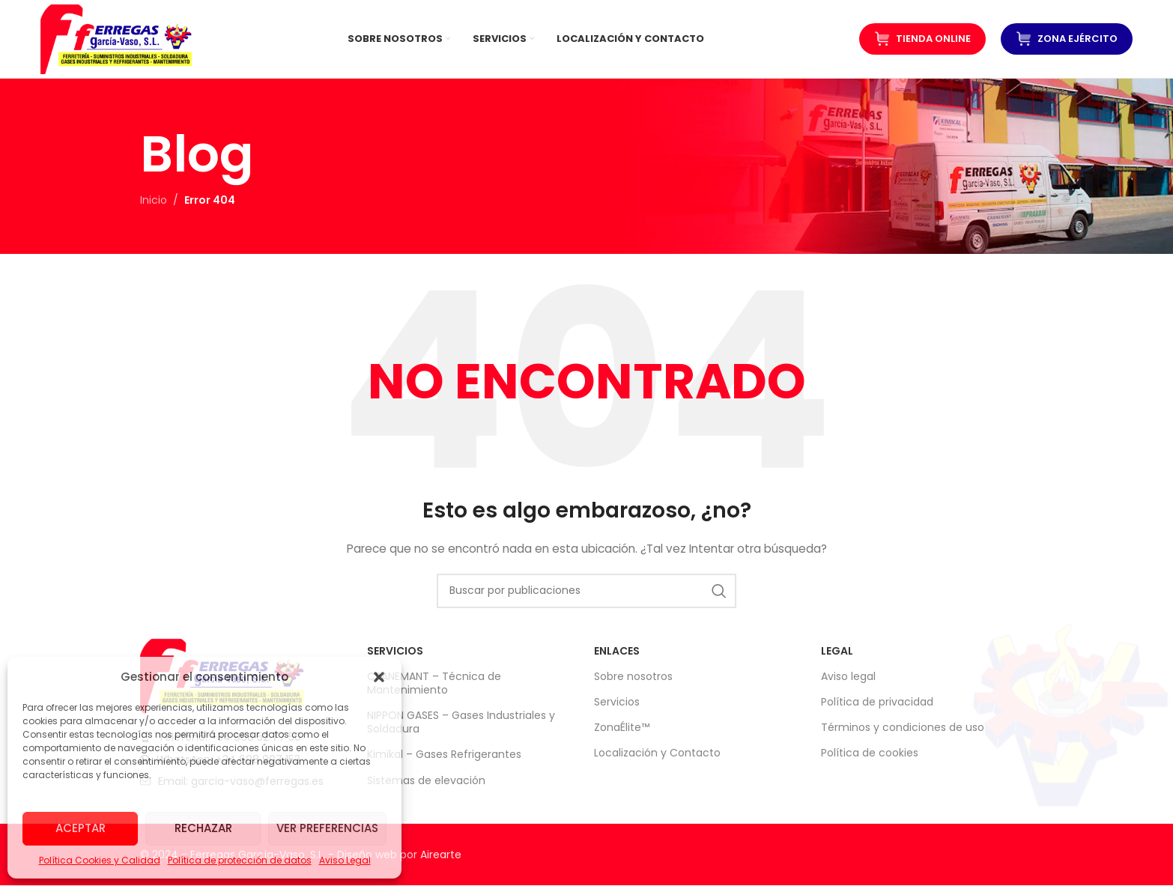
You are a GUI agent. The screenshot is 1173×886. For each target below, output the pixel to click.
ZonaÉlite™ (621, 727)
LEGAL (837, 650)
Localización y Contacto (657, 753)
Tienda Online (922, 39)
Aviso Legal (345, 860)
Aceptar (80, 828)
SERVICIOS (395, 650)
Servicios (617, 701)
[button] (379, 677)
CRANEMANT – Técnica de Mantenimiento (434, 683)
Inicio (153, 200)
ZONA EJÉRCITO (1067, 39)
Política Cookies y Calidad (99, 860)
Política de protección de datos (240, 860)
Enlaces (617, 650)
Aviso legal (848, 676)
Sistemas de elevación (426, 780)
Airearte (440, 854)
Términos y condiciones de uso (902, 727)
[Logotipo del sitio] (116, 38)
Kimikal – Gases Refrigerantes (444, 754)
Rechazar (203, 828)
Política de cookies (869, 753)
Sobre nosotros (633, 676)
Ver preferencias (327, 828)
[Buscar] (586, 591)
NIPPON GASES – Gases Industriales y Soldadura (461, 722)
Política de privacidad (877, 701)
